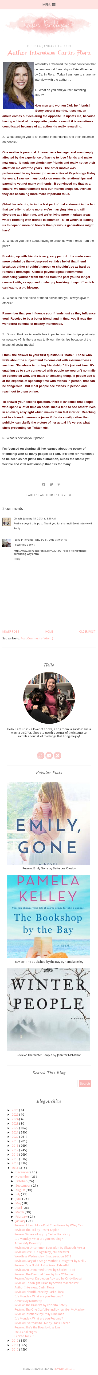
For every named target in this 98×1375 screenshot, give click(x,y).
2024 (15, 1119)
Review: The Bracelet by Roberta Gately (41, 1305)
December (23, 1172)
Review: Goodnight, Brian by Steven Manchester (46, 1283)
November (23, 1176)
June (19, 1199)
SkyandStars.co (64, 1369)
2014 (15, 1163)
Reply (17, 528)
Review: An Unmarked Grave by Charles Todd (45, 1270)
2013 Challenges (26, 1332)
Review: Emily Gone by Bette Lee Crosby (49, 868)
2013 (15, 1167)
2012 (15, 1340)
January (20, 1221)
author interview (55, 495)
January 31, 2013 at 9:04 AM (51, 539)
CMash (18, 518)
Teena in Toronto (24, 539)
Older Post (87, 631)
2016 (15, 1154)
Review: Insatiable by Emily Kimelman (39, 1314)
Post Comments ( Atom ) (37, 638)
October (21, 1181)
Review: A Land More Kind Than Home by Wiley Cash (49, 1225)
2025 (15, 1114)
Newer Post (10, 631)
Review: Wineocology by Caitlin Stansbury (42, 1234)
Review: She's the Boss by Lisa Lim (37, 1327)
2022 (15, 1128)
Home (49, 631)
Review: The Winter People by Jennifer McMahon (49, 1055)
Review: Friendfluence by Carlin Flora (39, 1292)
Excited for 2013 (25, 1336)
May (19, 1203)
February (22, 1216)
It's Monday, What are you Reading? (39, 1238)
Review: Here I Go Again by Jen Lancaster (42, 1252)
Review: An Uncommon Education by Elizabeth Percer (50, 1247)
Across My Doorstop (28, 1243)
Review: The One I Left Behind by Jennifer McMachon (50, 1309)
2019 (15, 1141)
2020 (15, 1136)
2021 (15, 1132)
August (21, 1190)
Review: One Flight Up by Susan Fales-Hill (42, 1265)
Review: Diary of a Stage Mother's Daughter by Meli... (50, 1261)
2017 (15, 1150)
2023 (15, 1123)
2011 (15, 1345)
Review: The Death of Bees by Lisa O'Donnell (44, 1274)
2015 (15, 1159)
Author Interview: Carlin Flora (34, 1287)
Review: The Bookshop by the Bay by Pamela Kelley (49, 961)
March (20, 1212)
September (23, 1185)
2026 (15, 1110)
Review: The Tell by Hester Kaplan (37, 1230)
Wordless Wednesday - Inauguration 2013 (43, 1256)
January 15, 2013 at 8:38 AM (39, 518)
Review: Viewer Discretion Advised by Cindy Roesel (48, 1278)
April (19, 1207)
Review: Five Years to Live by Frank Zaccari (43, 1323)
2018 (15, 1145)
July (18, 1194)
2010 (15, 1349)
